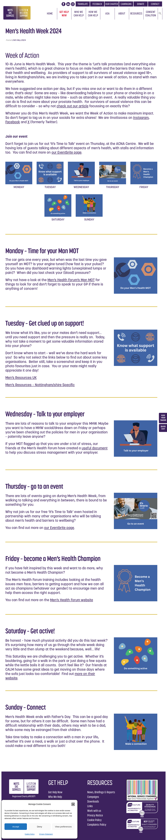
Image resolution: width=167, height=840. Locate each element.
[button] (73, 804)
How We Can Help (93, 13)
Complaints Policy (96, 825)
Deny (39, 826)
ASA (107, 13)
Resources (136, 13)
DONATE (140, 4)
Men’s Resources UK (21, 377)
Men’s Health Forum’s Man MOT (71, 279)
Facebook (12, 122)
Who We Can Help (79, 13)
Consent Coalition (150, 13)
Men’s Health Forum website (71, 600)
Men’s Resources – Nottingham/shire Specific (40, 384)
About (121, 13)
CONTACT (155, 4)
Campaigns (93, 797)
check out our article (72, 106)
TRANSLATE (83, 4)
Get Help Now (64, 13)
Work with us (94, 811)
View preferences (63, 826)
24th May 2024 (19, 40)
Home (50, 13)
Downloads (93, 801)
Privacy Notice (95, 815)
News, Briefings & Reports (101, 792)
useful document (95, 448)
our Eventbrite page (66, 152)
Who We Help (55, 797)
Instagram (141, 117)
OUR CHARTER (111, 4)
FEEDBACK (97, 4)
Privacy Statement (46, 834)
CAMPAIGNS (126, 4)
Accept (15, 826)
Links (90, 806)
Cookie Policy (30, 834)
